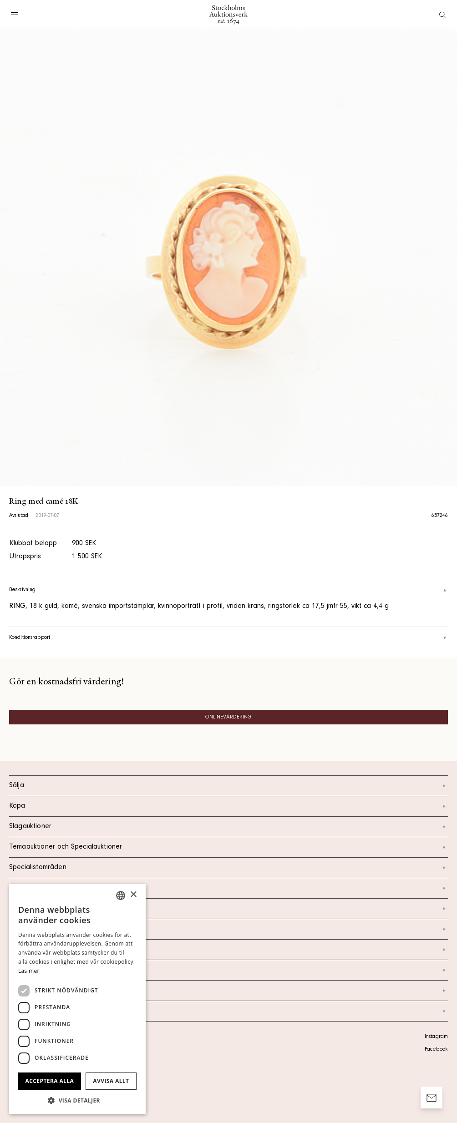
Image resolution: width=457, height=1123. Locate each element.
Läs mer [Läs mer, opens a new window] (29, 971)
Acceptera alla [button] (49, 1081)
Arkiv (228, 1011)
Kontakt (228, 908)
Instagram (436, 1037)
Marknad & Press (228, 970)
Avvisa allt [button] (111, 1081)
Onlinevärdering (228, 717)
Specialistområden (228, 867)
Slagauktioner (228, 826)
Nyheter (228, 949)
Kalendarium (228, 888)
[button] (77, 1100)
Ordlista (228, 990)
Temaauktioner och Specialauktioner (228, 847)
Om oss (228, 929)
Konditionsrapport (228, 638)
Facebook (436, 1049)
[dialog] (77, 999)
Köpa (228, 806)
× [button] (133, 894)
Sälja (228, 785)
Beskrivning (228, 590)
